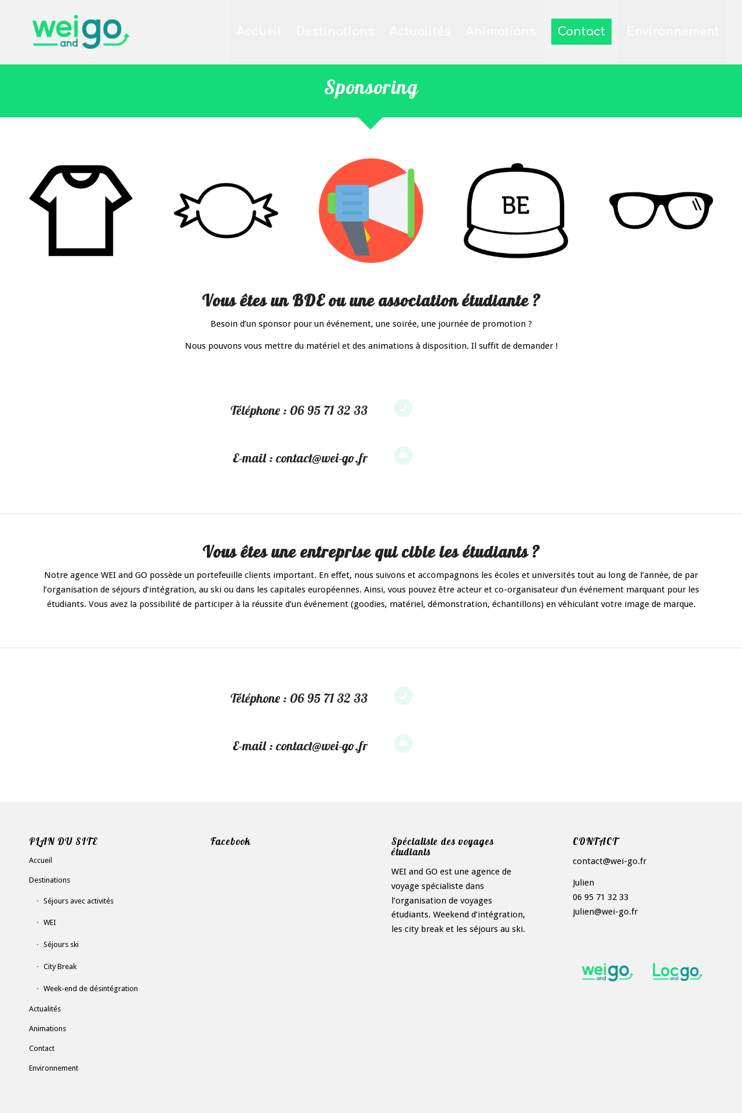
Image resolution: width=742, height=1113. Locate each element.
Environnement (53, 1068)
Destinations (49, 880)
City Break (60, 966)
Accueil (40, 860)
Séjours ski (61, 944)
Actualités (45, 1008)
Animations (47, 1028)
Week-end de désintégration (90, 988)
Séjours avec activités (78, 901)
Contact (41, 1048)
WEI (49, 922)
